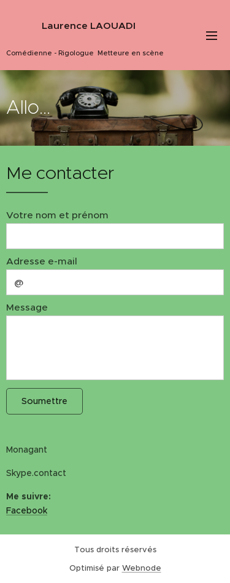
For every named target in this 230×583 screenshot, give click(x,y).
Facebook (26, 510)
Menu (211, 35)
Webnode (141, 568)
